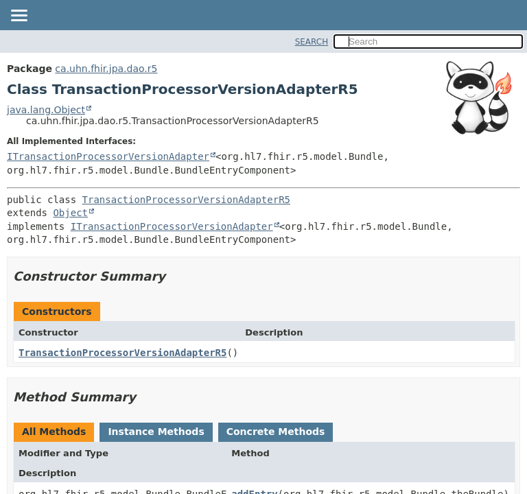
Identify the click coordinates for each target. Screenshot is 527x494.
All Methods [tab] (54, 431)
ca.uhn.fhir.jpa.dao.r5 (106, 68)
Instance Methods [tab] (156, 431)
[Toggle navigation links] (18, 16)
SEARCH (312, 42)
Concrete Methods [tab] (275, 431)
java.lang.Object (46, 109)
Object (70, 212)
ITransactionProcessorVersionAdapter (108, 156)
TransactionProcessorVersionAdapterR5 (186, 199)
